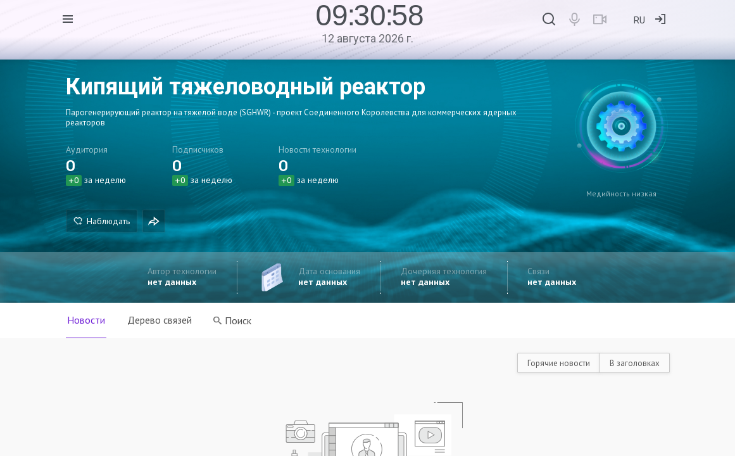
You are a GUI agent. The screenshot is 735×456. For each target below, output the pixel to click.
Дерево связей (160, 320)
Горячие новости (558, 363)
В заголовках (635, 363)
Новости (86, 320)
